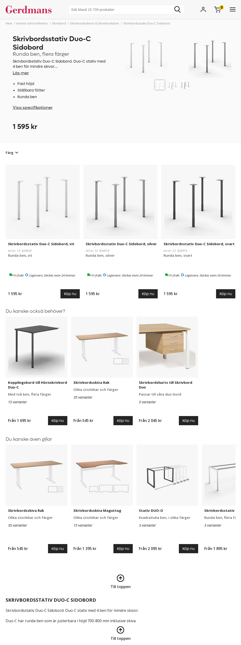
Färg (9, 152)
